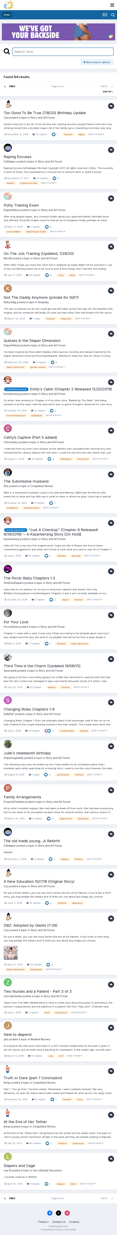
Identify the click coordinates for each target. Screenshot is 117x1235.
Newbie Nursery (41, 1039)
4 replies (35, 818)
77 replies (32, 643)
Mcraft (8, 258)
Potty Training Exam (21, 205)
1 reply (35, 318)
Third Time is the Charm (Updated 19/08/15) (42, 666)
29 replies (34, 964)
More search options (97, 62)
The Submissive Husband (26, 481)
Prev (12, 86)
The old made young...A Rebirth (32, 841)
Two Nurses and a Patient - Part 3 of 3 (38, 991)
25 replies (34, 687)
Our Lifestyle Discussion (47, 1170)
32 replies (32, 730)
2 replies (33, 226)
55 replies (32, 555)
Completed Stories (41, 486)
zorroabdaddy (13, 996)
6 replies (39, 362)
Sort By (108, 92)
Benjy (7, 1082)
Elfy (6, 486)
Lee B (7, 1170)
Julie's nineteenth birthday (27, 753)
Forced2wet (11, 626)
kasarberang (11, 393)
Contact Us (59, 1221)
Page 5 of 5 (58, 86)
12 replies (38, 410)
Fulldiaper (10, 161)
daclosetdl (10, 670)
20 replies (40, 178)
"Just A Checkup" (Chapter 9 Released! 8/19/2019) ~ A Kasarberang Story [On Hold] (51, 532)
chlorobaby (11, 442)
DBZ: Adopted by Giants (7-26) (31, 925)
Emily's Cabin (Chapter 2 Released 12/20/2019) (71, 389)
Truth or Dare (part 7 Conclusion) (33, 1078)
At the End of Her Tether (25, 1122)
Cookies (74, 1221)
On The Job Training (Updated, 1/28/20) (39, 253)
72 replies (39, 134)
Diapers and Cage (19, 1165)
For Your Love (16, 622)
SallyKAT (9, 714)
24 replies (35, 458)
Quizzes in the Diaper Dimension (32, 340)
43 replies (33, 274)
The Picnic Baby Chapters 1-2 (29, 578)
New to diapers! (18, 1034)
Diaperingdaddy (14, 757)
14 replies (33, 902)
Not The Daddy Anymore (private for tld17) (41, 297)
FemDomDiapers (14, 582)
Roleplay (43, 302)
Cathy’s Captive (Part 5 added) (30, 437)
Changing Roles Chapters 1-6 (29, 709)
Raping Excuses (17, 157)
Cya (6, 117)
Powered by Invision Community (58, 1229)
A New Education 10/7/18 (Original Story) (39, 881)
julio (6, 1039)
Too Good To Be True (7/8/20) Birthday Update (45, 113)
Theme (43, 1221)
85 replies (33, 1143)
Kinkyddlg (10, 302)
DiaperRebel (11, 210)
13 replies (39, 1099)
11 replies (38, 502)
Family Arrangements (22, 797)
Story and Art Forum (43, 117)
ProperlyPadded (14, 801)
